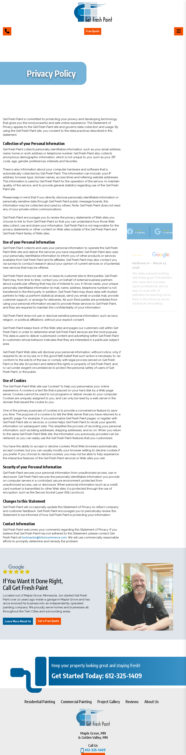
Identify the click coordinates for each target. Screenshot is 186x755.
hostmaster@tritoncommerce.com (45, 537)
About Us (151, 701)
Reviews (132, 701)
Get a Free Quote (48, 620)
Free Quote (93, 31)
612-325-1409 (93, 750)
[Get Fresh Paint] (93, 21)
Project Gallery (108, 701)
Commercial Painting (76, 701)
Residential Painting (40, 701)
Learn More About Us (18, 621)
